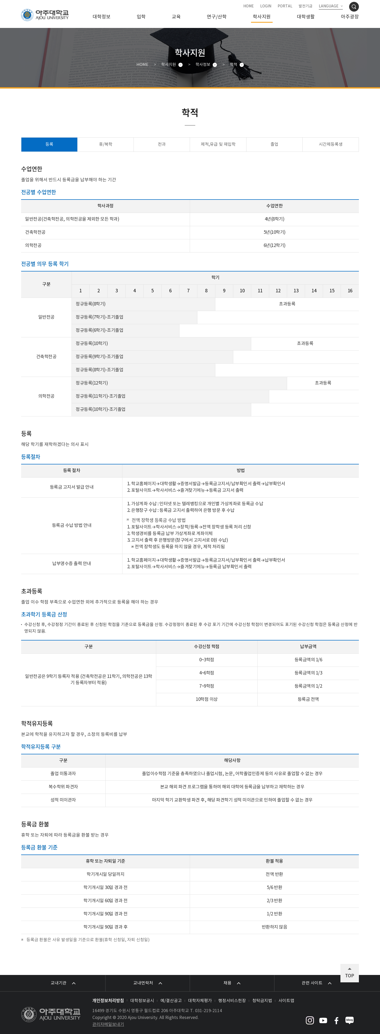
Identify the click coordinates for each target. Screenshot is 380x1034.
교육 (176, 17)
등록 (49, 144)
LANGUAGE (329, 6)
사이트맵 (286, 1000)
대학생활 (306, 17)
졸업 (274, 144)
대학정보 (102, 17)
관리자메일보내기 (108, 1024)
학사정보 (203, 64)
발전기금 (305, 6)
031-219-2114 (208, 1010)
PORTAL (285, 6)
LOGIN (265, 6)
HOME (248, 6)
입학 (141, 17)
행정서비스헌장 (232, 1000)
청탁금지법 (262, 1000)
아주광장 (350, 17)
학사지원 (262, 17)
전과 (162, 144)
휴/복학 (105, 144)
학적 (233, 64)
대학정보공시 (142, 1000)
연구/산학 (217, 17)
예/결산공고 (171, 1000)
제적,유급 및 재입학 (218, 144)
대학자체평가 (200, 1000)
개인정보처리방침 (108, 1000)
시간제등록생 (331, 144)
